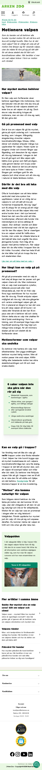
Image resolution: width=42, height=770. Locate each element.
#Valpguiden (12, 22)
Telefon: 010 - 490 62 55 (21, 713)
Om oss (5, 675)
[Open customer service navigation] (36, 764)
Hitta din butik (35, 2)
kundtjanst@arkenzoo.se (21, 710)
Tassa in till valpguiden (21, 565)
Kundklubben (7, 691)
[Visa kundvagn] (26, 13)
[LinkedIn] (30, 754)
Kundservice (7, 683)
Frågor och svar (21, 707)
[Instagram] (17, 754)
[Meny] (5, 13)
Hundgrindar (22, 481)
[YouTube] (24, 754)
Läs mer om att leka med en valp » (18, 261)
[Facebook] (12, 754)
